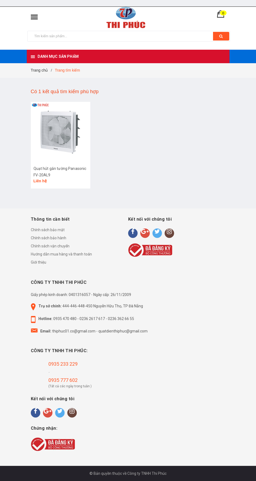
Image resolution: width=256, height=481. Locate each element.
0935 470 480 (65, 319)
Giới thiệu (38, 262)
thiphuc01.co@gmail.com (73, 331)
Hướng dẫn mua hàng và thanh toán (61, 254)
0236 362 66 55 (121, 319)
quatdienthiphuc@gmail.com (123, 331)
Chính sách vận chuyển (50, 246)
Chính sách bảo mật (48, 230)
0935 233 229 (63, 364)
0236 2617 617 (92, 319)
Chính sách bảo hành (48, 238)
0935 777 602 (63, 380)
